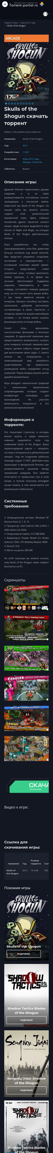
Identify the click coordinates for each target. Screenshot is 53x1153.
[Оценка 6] (21, 103)
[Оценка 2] (9, 103)
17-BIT (26, 152)
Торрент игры (11, 22)
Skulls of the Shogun (24, 946)
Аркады (26, 162)
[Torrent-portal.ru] (27, 4)
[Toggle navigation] (5, 4)
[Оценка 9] (29, 103)
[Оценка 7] (23, 103)
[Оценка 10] (32, 103)
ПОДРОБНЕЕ (24, 954)
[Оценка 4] (15, 103)
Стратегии (37, 162)
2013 (25, 145)
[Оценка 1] (6, 103)
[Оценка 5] (18, 103)
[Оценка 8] (26, 103)
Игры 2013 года (27, 22)
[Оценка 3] (12, 103)
